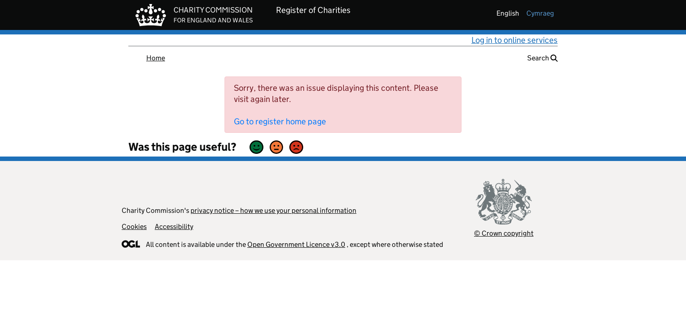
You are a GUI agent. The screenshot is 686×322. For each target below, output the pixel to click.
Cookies (134, 226)
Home (155, 58)
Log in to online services (514, 40)
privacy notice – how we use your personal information (273, 210)
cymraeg (540, 13)
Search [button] (542, 58)
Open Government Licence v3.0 (296, 244)
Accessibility (174, 226)
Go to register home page (280, 121)
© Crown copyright (504, 233)
